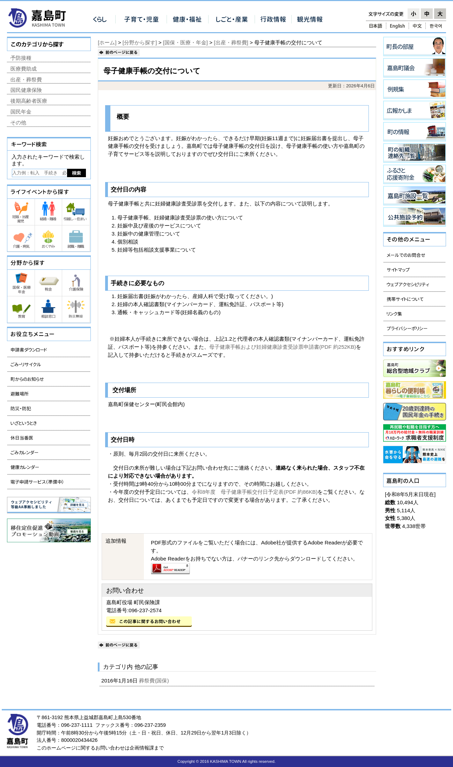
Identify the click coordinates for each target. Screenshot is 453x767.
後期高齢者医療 (28, 101)
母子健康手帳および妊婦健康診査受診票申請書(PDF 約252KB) (282, 347)
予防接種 (20, 58)
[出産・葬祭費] (231, 42)
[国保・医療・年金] (185, 42)
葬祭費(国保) (154, 680)
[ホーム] (107, 42)
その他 (18, 122)
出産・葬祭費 (26, 79)
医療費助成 (23, 69)
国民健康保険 (26, 90)
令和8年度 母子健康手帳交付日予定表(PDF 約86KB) (254, 492)
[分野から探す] (140, 42)
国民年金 (20, 112)
